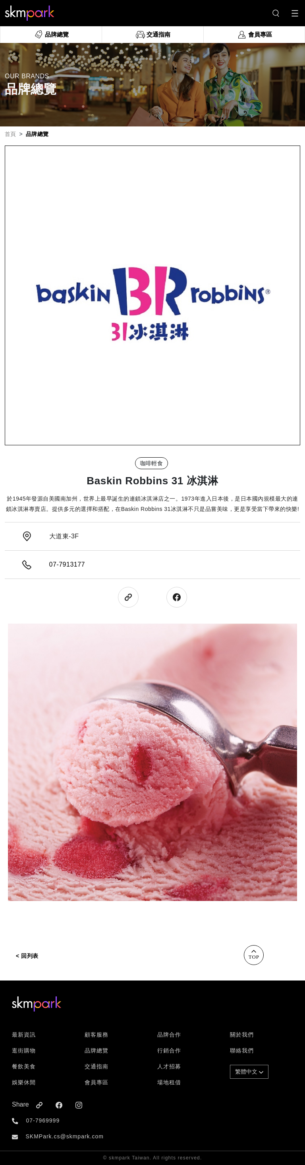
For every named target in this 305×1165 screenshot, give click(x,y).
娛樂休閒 (24, 1082)
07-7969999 (43, 1120)
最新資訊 (24, 1034)
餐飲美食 (24, 1066)
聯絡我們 (242, 1050)
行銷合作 (169, 1050)
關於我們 (242, 1034)
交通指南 (96, 1066)
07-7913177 (67, 564)
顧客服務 (96, 1034)
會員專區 (96, 1082)
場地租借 (169, 1082)
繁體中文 (249, 1071)
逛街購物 (24, 1050)
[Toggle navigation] (295, 13)
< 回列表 (27, 956)
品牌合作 (169, 1034)
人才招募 (169, 1066)
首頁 (10, 134)
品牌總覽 (96, 1050)
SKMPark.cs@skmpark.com (64, 1136)
